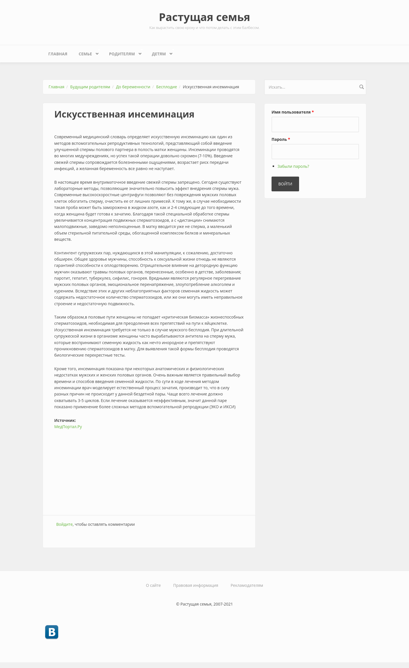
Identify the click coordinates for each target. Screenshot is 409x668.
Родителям (123, 52)
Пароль (281, 139)
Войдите (64, 524)
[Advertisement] (149, 469)
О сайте (153, 585)
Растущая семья (204, 16)
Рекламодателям (247, 585)
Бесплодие (166, 86)
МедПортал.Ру (68, 426)
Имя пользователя (293, 112)
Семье (86, 52)
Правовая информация (195, 585)
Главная (57, 53)
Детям (160, 52)
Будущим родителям (90, 86)
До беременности (133, 86)
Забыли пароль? (293, 166)
